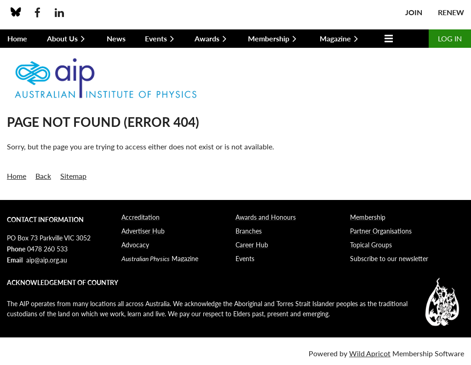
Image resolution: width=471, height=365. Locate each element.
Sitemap (73, 175)
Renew (451, 12)
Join (413, 12)
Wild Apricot (370, 353)
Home (16, 175)
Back (43, 175)
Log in (450, 38)
